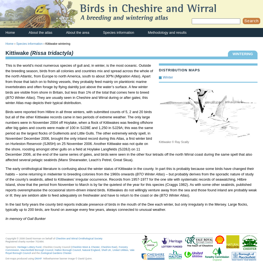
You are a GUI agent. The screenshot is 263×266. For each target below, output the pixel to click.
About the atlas (40, 32)
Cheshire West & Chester (86, 247)
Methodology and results (167, 32)
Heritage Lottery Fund (29, 247)
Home (10, 32)
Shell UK (106, 250)
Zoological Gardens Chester (56, 253)
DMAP (38, 258)
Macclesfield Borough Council (37, 250)
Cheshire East (108, 247)
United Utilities (120, 250)
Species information (118, 32)
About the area (77, 32)
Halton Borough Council (68, 250)
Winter (168, 77)
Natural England (91, 250)
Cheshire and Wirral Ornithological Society (79, 238)
